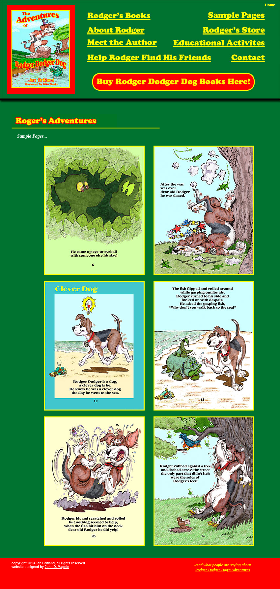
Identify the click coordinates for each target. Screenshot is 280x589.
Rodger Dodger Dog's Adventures (222, 570)
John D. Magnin (57, 567)
